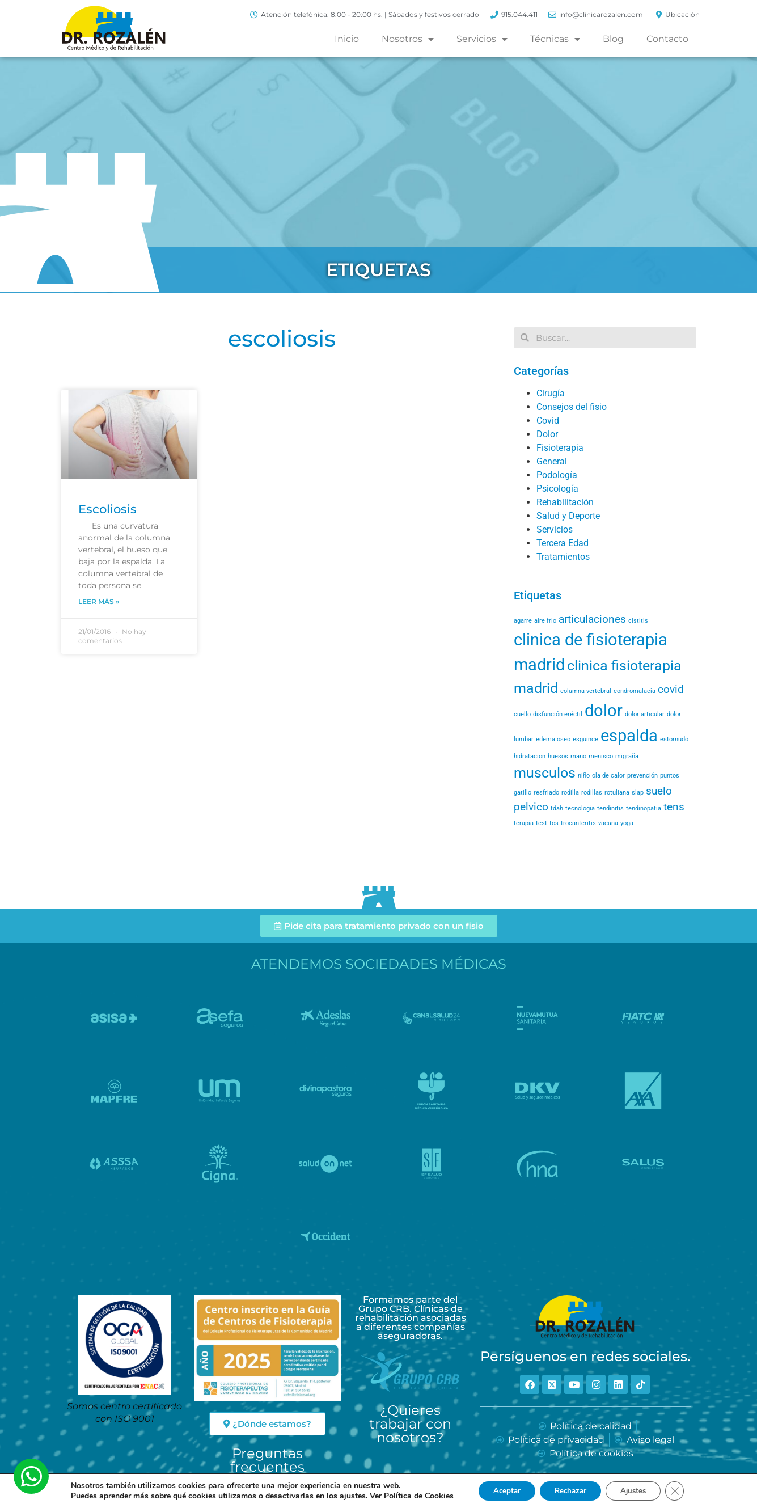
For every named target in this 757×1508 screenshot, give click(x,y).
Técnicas (555, 39)
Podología (556, 475)
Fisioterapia (559, 447)
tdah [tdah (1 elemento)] (557, 808)
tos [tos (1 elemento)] (554, 823)
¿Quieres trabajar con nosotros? (410, 1424)
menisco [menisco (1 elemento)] (601, 756)
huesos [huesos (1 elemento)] (558, 756)
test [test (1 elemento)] (541, 823)
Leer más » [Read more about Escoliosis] (98, 601)
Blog (613, 38)
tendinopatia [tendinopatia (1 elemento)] (643, 808)
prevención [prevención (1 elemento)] (642, 775)
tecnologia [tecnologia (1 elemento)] (580, 808)
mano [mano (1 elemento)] (578, 756)
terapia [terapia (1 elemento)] (524, 823)
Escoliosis (107, 509)
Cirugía (550, 393)
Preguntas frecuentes (267, 1460)
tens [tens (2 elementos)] (673, 806)
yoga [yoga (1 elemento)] (626, 823)
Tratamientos (563, 556)
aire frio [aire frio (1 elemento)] (545, 620)
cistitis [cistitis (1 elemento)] (638, 620)
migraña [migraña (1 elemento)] (626, 756)
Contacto (667, 38)
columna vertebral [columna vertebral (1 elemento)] (585, 691)
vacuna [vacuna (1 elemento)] (608, 823)
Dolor (547, 434)
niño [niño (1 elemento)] (584, 775)
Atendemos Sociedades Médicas (378, 964)
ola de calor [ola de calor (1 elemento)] (608, 775)
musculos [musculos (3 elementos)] (545, 772)
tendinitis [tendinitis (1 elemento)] (610, 808)
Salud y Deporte (568, 515)
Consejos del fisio (571, 407)
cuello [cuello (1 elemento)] (522, 714)
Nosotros (408, 39)
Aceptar (499, 1490)
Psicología (557, 488)
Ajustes (638, 1490)
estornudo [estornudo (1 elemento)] (674, 739)
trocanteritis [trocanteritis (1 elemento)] (578, 823)
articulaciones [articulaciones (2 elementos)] (592, 619)
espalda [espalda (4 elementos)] (629, 735)
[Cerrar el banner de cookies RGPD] (684, 1490)
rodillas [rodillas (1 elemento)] (591, 792)
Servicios (482, 39)
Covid (547, 420)
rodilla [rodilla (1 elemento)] (570, 792)
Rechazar (569, 1490)
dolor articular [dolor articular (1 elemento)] (645, 714)
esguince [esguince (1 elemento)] (585, 739)
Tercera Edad (562, 543)
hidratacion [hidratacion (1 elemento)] (529, 756)
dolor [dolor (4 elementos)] (604, 710)
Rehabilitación (565, 502)
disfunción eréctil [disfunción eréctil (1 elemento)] (557, 714)
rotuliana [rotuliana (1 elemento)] (616, 792)
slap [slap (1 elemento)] (638, 792)
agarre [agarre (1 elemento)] (523, 620)
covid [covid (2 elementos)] (671, 689)
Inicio (347, 38)
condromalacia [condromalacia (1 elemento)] (634, 691)
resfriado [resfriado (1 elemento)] (546, 792)
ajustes (342, 1495)
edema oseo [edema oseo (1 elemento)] (553, 739)
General (551, 461)
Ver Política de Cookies (401, 1495)
